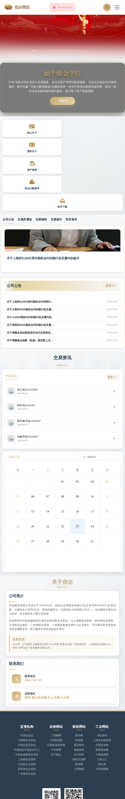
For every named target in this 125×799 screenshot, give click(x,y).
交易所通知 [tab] (25, 184)
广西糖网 (56, 700)
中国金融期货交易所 (26, 719)
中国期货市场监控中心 (27, 715)
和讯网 (79, 705)
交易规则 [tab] (41, 184)
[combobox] (102, 422)
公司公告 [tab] (8, 184)
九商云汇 (102, 724)
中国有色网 (102, 710)
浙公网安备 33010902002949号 (59, 792)
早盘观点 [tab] (11, 340)
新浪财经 (79, 710)
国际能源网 (102, 715)
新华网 (79, 700)
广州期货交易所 (27, 739)
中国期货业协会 (27, 705)
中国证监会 (26, 700)
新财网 (79, 729)
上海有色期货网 (102, 705)
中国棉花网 (56, 705)
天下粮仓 (56, 719)
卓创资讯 (102, 700)
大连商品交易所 (27, 729)
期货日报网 (79, 724)
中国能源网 (102, 719)
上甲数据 (79, 734)
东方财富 (79, 719)
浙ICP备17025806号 (28, 792)
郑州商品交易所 (27, 734)
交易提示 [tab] (56, 184)
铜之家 (102, 729)
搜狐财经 (79, 715)
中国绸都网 (102, 734)
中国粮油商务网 (56, 710)
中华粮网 (56, 715)
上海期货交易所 (27, 724)
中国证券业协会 (27, 710)
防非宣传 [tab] (71, 184)
